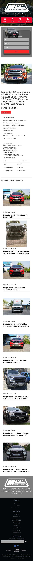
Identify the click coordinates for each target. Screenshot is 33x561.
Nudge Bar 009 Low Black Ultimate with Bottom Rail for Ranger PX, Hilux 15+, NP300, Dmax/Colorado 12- (16, 471)
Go (16, 51)
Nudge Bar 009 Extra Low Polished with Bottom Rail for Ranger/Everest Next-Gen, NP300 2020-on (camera (16, 326)
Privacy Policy (16, 525)
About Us (16, 514)
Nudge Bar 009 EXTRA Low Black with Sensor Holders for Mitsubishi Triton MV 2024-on (16, 253)
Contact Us (16, 516)
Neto (23, 558)
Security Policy (16, 530)
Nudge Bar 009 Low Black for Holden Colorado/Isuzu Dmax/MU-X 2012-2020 (15, 399)
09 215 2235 (16, 13)
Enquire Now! (6, 112)
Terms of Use (16, 523)
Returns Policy (16, 527)
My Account (16, 503)
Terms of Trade (16, 532)
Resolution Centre (16, 508)
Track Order (16, 505)
